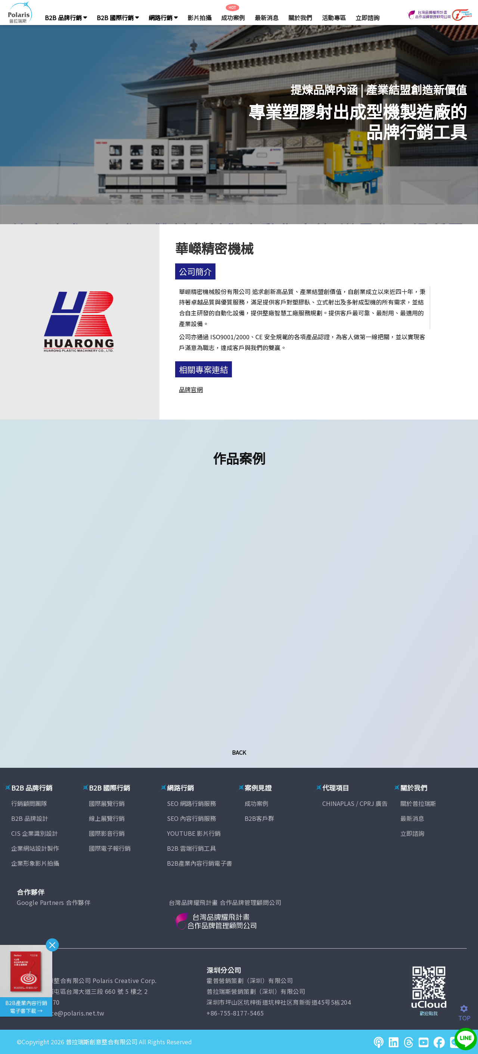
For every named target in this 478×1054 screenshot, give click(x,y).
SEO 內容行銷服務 (191, 818)
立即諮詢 (367, 17)
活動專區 (334, 17)
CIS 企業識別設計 (34, 833)
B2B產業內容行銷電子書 (199, 863)
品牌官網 (191, 389)
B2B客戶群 (259, 818)
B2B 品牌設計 (29, 818)
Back (239, 752)
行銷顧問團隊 (29, 803)
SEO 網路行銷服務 (191, 803)
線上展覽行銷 (107, 818)
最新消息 (267, 17)
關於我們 (300, 17)
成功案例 (233, 17)
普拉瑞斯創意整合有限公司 (101, 1041)
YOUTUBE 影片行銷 (194, 833)
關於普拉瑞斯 (418, 803)
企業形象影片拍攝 (35, 863)
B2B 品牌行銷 (66, 17)
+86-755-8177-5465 (235, 1012)
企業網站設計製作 (35, 848)
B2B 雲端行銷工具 (191, 848)
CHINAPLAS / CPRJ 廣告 (355, 803)
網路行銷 (163, 17)
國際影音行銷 (107, 833)
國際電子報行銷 (110, 848)
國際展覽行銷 (107, 803)
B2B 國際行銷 (118, 17)
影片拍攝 (199, 17)
